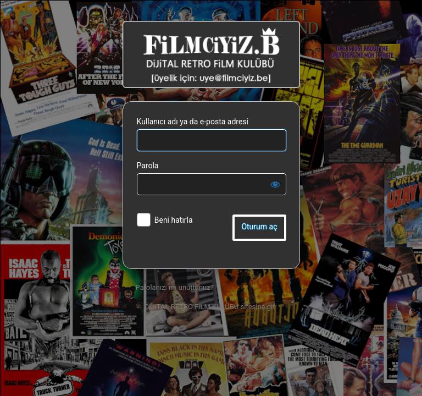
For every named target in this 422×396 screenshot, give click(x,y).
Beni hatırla (173, 220)
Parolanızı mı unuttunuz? (175, 287)
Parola (148, 165)
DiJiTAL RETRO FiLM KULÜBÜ (211, 54)
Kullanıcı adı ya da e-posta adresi (193, 121)
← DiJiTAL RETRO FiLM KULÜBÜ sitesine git (205, 306)
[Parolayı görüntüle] (275, 184)
